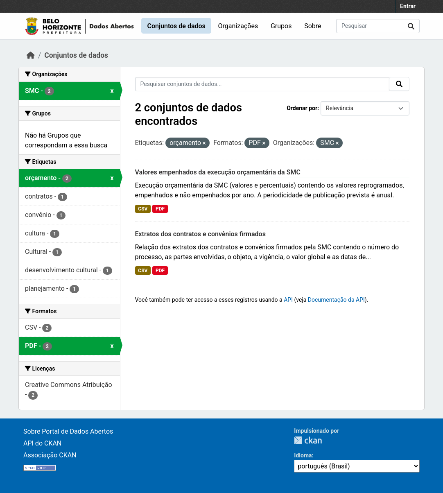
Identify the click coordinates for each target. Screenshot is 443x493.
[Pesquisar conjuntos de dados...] (378, 26)
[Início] (31, 55)
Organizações (238, 26)
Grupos (281, 26)
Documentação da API (336, 299)
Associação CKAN (50, 455)
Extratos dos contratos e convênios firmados (200, 234)
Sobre (312, 26)
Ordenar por (302, 108)
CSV (142, 209)
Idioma (303, 455)
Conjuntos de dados (176, 26)
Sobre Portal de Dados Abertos (68, 431)
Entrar (408, 6)
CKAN (308, 440)
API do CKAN (42, 443)
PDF (160, 209)
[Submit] (411, 26)
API (288, 299)
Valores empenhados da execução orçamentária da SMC (218, 172)
